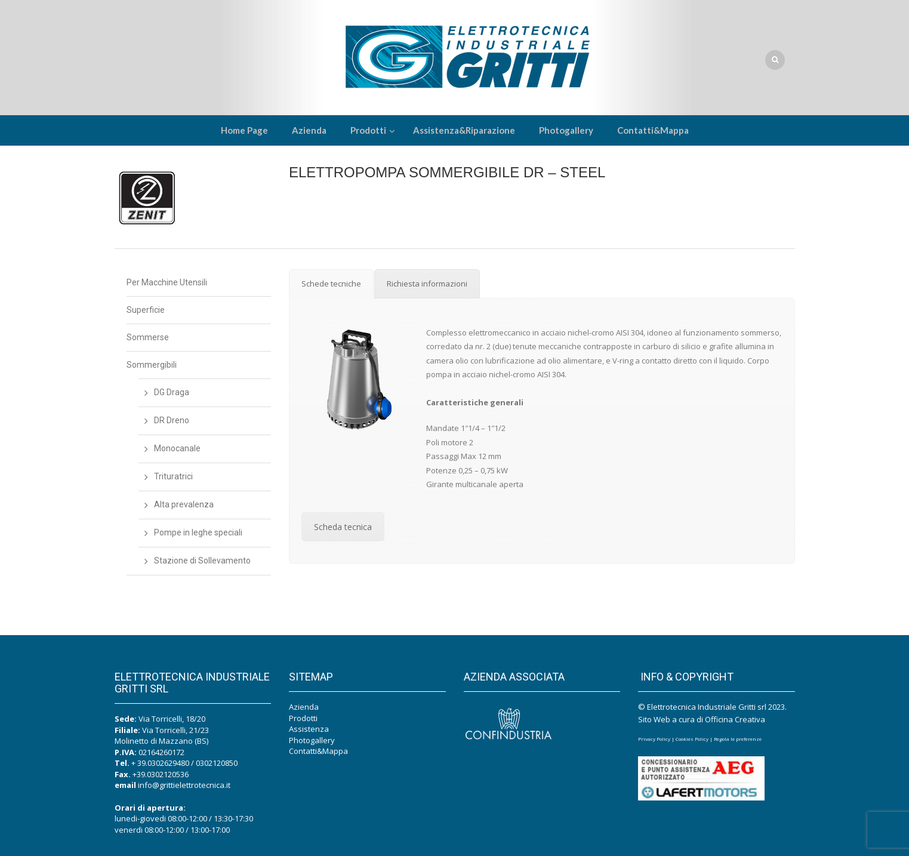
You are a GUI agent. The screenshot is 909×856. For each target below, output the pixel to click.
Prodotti (303, 718)
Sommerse (148, 337)
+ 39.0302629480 (160, 763)
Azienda (304, 706)
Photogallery (312, 740)
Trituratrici (173, 476)
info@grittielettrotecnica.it (184, 785)
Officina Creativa (735, 719)
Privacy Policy (654, 738)
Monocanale (177, 448)
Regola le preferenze (738, 738)
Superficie (146, 310)
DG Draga (171, 392)
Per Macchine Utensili (167, 282)
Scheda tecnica (343, 526)
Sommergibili (152, 365)
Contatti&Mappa (318, 751)
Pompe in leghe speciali (198, 532)
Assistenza (309, 728)
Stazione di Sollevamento (202, 560)
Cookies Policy (692, 738)
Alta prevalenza (184, 504)
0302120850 (217, 763)
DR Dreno (171, 420)
